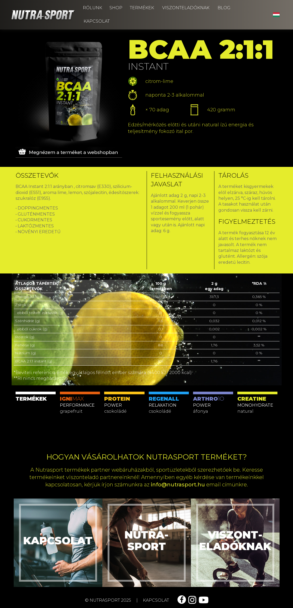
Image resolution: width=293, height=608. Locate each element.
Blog (224, 7)
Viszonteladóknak (185, 7)
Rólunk (92, 7)
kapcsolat (156, 600)
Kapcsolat (97, 21)
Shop (115, 7)
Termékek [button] (142, 7)
